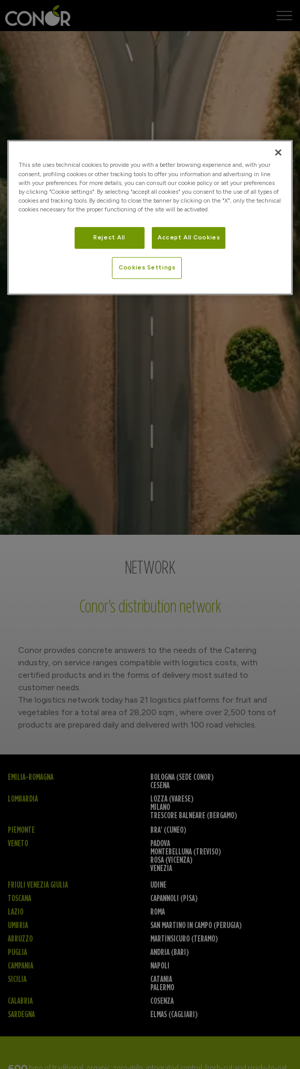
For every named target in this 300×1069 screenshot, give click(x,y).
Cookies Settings (147, 267)
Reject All (109, 237)
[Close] (278, 152)
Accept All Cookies (189, 237)
